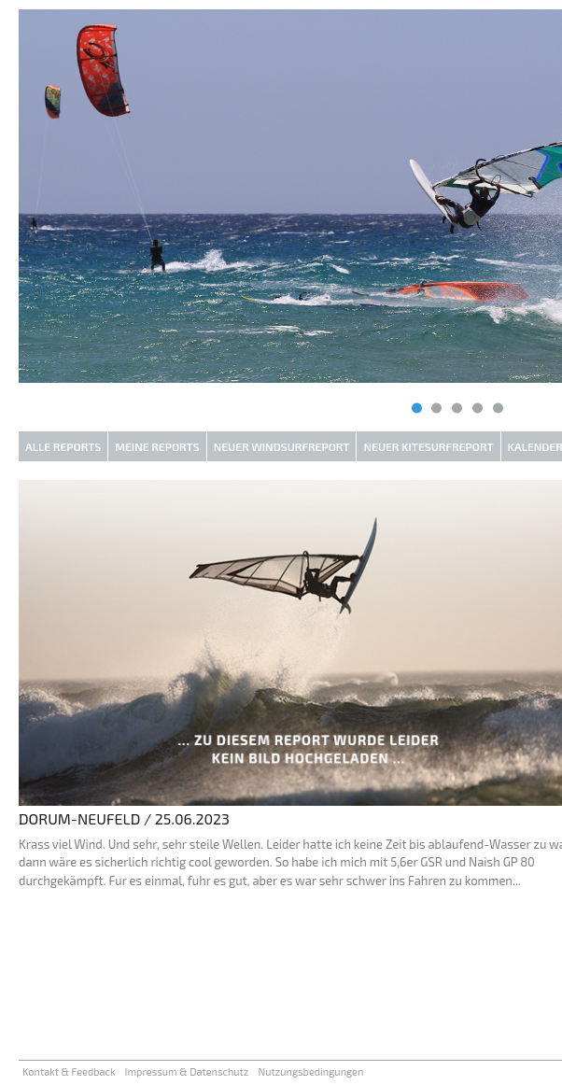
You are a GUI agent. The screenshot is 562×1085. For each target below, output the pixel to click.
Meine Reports (157, 446)
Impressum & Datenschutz (187, 1071)
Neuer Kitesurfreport (428, 446)
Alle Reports (63, 446)
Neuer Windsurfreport (282, 446)
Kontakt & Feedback (69, 1071)
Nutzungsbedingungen (310, 1071)
